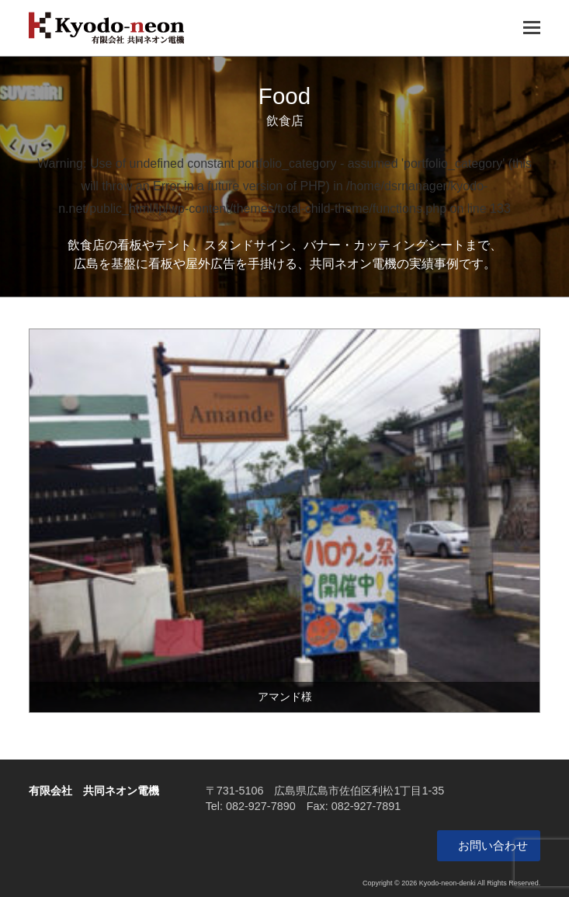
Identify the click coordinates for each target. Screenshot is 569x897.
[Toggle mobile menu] (531, 28)
